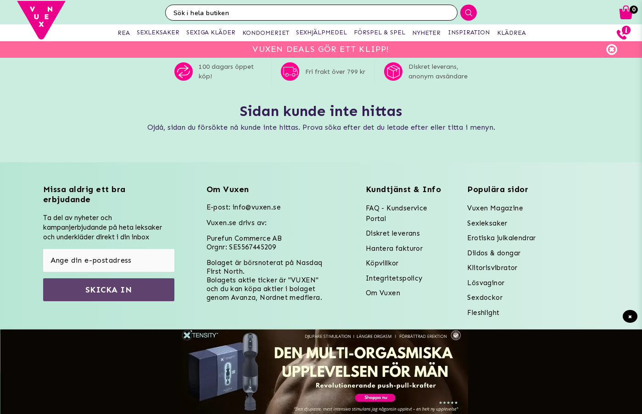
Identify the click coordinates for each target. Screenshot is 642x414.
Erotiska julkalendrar (501, 238)
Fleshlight (483, 313)
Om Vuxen (383, 293)
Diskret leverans (393, 233)
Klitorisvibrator (492, 268)
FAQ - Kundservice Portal (397, 213)
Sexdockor (484, 297)
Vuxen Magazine (495, 208)
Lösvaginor (485, 283)
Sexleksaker (487, 223)
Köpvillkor (382, 263)
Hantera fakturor (394, 248)
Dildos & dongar (493, 253)
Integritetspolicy (394, 278)
